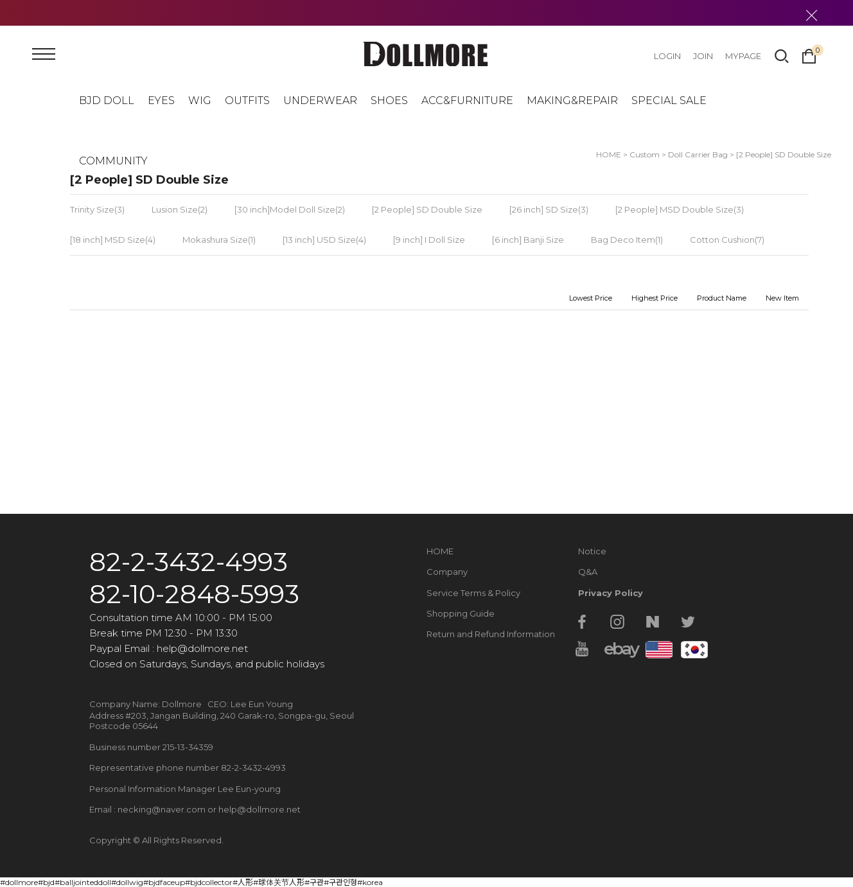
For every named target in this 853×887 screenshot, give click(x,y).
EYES (161, 100)
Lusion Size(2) (179, 209)
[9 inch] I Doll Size (429, 239)
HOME (439, 551)
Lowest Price (590, 298)
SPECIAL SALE (669, 100)
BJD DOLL (106, 100)
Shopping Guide (460, 613)
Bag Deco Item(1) (627, 239)
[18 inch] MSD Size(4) (112, 239)
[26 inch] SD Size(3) (548, 209)
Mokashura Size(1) (219, 239)
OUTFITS (247, 100)
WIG (199, 100)
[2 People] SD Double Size (783, 154)
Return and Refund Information (490, 634)
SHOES (389, 100)
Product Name (721, 298)
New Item (782, 298)
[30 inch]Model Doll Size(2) (289, 209)
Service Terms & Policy (473, 593)
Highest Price (654, 298)
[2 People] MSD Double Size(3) (679, 209)
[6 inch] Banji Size (528, 239)
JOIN (703, 56)
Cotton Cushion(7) (727, 239)
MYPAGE (743, 56)
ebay (617, 648)
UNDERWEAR (320, 100)
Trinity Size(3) (97, 209)
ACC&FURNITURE (467, 100)
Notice (592, 551)
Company (447, 571)
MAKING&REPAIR (572, 100)
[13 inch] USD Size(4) (324, 239)
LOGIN (667, 56)
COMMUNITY (113, 161)
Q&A (587, 571)
